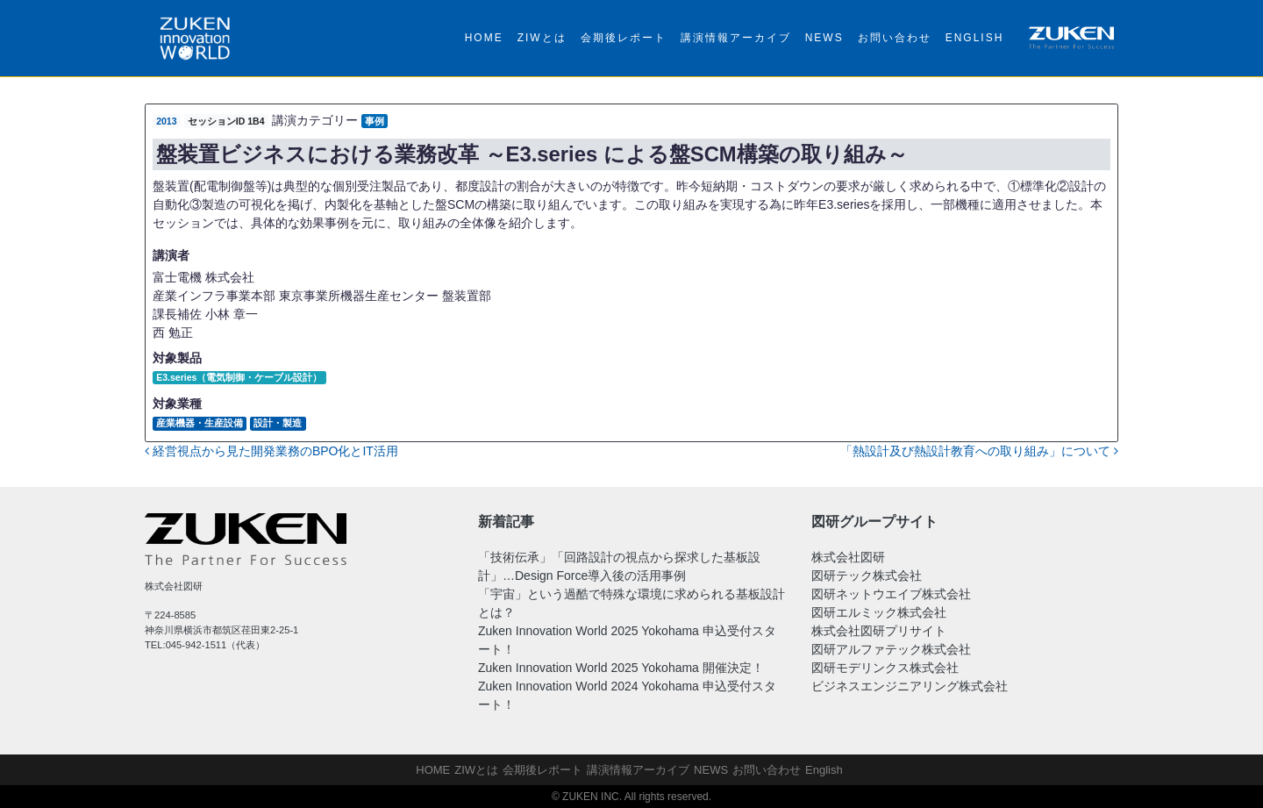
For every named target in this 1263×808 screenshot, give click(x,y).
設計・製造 (277, 423)
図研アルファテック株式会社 (891, 649)
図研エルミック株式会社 (878, 612)
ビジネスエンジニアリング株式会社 (909, 686)
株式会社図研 (848, 557)
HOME (484, 38)
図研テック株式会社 (866, 575)
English (974, 38)
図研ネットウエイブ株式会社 (891, 594)
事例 (374, 121)
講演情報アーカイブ (736, 38)
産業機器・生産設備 (199, 423)
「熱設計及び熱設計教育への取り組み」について (979, 451)
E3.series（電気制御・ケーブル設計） (239, 377)
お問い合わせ (894, 38)
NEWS (824, 38)
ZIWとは (542, 38)
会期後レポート (624, 38)
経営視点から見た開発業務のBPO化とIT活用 (271, 451)
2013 (166, 121)
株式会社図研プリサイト (878, 631)
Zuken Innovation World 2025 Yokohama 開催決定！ (621, 668)
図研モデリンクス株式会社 (885, 668)
